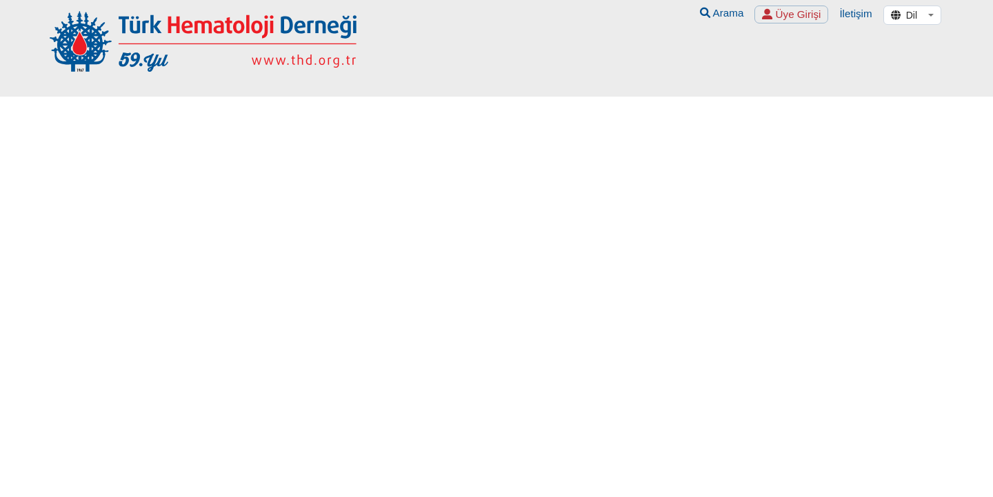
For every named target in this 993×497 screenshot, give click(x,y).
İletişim (855, 13)
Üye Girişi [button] (791, 14)
